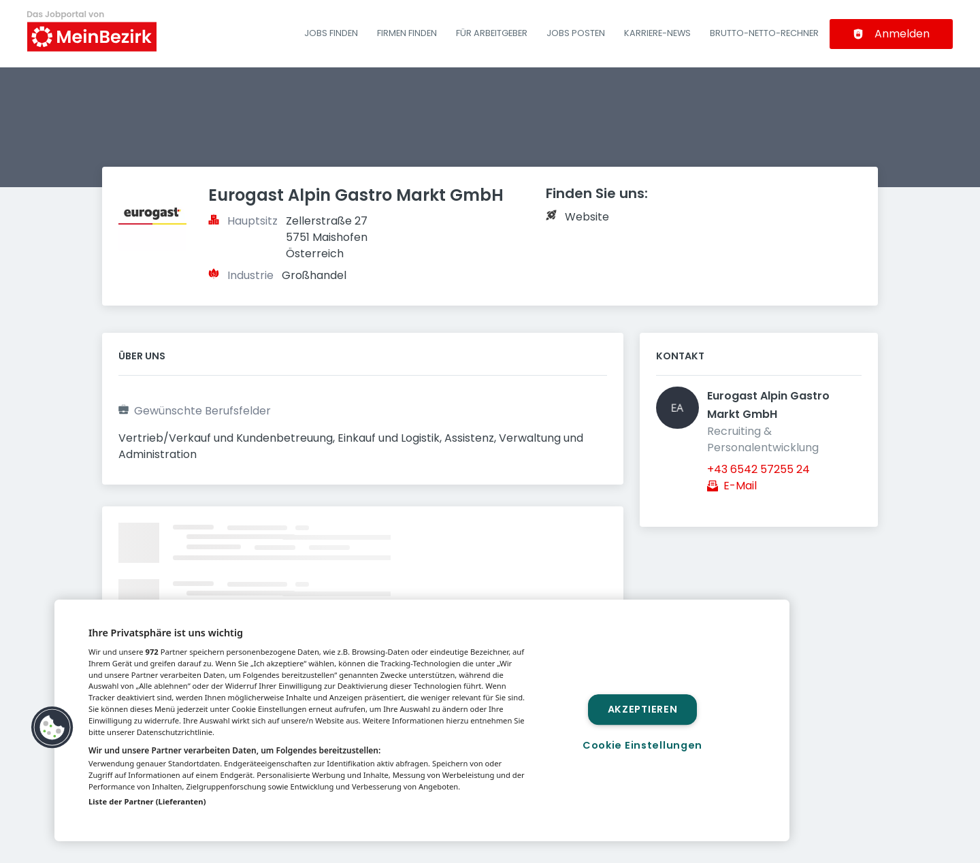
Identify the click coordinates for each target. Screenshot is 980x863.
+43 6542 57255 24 (758, 469)
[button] (52, 727)
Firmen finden (407, 33)
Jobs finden (331, 33)
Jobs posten (575, 33)
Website (587, 217)
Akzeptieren (643, 709)
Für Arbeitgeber (491, 33)
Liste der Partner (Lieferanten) (147, 801)
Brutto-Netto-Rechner (764, 33)
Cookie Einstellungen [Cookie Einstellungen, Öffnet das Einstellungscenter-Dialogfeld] (642, 745)
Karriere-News (657, 33)
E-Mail (740, 485)
